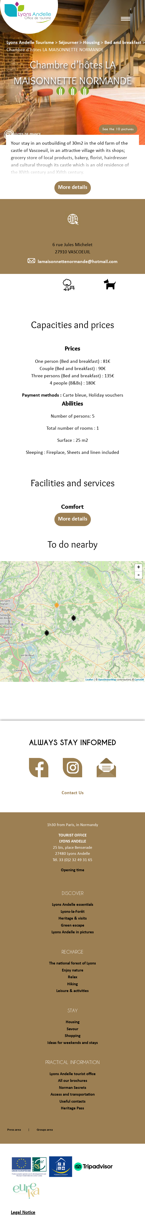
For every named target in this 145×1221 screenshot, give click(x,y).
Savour (72, 1029)
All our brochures (72, 1081)
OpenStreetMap (107, 679)
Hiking (72, 984)
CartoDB (139, 679)
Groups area (45, 1129)
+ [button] (138, 567)
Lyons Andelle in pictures (72, 932)
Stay (72, 1010)
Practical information (72, 1062)
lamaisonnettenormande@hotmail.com (72, 261)
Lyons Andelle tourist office (73, 1074)
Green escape (72, 925)
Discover (72, 893)
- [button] (138, 575)
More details (72, 187)
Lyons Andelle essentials (72, 905)
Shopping (72, 1036)
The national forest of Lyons (72, 963)
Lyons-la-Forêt (73, 912)
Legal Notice (23, 1212)
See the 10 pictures (118, 129)
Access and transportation (73, 1094)
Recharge (72, 951)
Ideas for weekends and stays (72, 1043)
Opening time (72, 870)
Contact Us (73, 793)
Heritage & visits (72, 918)
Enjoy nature (72, 970)
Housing (73, 1022)
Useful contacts (72, 1102)
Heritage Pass (72, 1108)
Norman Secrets (72, 1088)
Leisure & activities (72, 991)
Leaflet (89, 679)
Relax (72, 977)
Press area (14, 1129)
